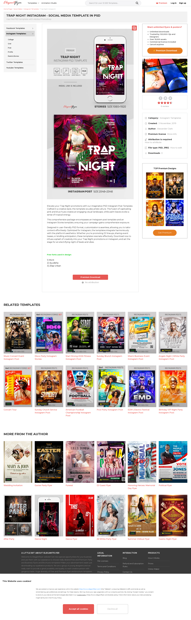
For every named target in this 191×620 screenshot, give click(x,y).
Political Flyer (165, 485)
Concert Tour (10, 410)
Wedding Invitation (13, 485)
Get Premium (165, 233)
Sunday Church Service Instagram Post (46, 411)
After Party (9, 539)
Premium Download (90, 277)
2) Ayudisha (52, 263)
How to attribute (153, 142)
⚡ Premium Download (165, 50)
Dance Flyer (71, 539)
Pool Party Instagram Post (110, 410)
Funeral (69, 485)
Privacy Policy (103, 572)
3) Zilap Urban (54, 266)
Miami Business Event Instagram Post (139, 357)
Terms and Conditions (106, 566)
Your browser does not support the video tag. (164, 76)
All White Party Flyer (107, 539)
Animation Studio (49, 3)
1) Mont (50, 260)
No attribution (90, 282)
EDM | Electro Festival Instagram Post (138, 411)
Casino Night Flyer (168, 539)
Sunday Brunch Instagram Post (109, 357)
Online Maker (153, 569)
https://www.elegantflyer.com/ (90, 589)
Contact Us (127, 572)
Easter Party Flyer (43, 485)
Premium (161, 3)
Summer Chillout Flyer (139, 539)
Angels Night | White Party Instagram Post (172, 357)
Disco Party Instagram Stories (46, 357)
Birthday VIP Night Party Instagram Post (171, 411)
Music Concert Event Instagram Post (14, 357)
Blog (125, 558)
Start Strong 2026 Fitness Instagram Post (78, 357)
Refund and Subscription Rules (133, 565)
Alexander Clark (165, 129)
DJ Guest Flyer (104, 485)
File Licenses (102, 561)
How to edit (176, 148)
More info (172, 134)
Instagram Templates (16, 34)
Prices (150, 563)
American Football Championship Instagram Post (78, 413)
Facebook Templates (15, 28)
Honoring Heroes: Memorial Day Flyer (141, 486)
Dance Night (41, 539)
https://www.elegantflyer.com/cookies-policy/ (102, 595)
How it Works (153, 558)
